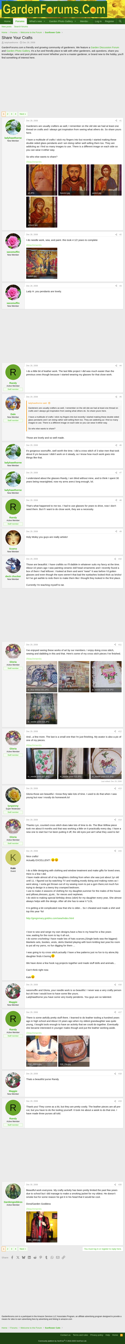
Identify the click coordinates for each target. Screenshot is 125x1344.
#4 (120, 366)
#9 (120, 531)
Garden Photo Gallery (61, 21)
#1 (120, 121)
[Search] (120, 21)
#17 (120, 1012)
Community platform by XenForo (62, 1341)
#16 (120, 985)
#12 (120, 731)
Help (108, 1335)
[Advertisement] (62, 85)
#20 (120, 1185)
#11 (120, 645)
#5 (120, 397)
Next (22, 114)
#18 (120, 1074)
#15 (120, 851)
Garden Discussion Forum (105, 47)
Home (7, 21)
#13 (120, 788)
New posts (7, 26)
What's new (35, 21)
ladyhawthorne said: (37, 403)
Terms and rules (80, 1335)
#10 (120, 559)
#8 (120, 500)
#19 (120, 1101)
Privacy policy (96, 1335)
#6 (120, 445)
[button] (44, 21)
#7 (120, 473)
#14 (120, 820)
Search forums (21, 26)
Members (85, 21)
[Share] (116, 121)
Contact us (65, 1335)
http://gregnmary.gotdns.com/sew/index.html (50, 918)
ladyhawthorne (11, 42)
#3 (120, 286)
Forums (19, 21)
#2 (120, 234)
